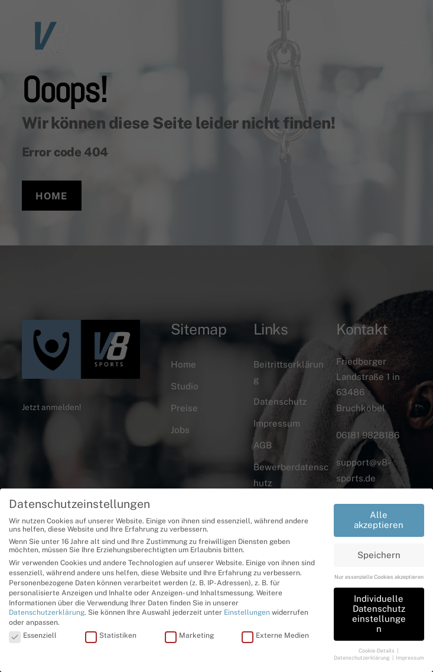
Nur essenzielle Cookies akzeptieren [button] (379, 576)
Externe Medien (275, 635)
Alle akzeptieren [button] (378, 520)
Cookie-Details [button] (377, 650)
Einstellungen (247, 612)
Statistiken (110, 635)
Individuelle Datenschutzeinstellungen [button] (379, 613)
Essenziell (33, 635)
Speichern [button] (379, 554)
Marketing (189, 635)
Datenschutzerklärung (46, 612)
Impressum (410, 657)
